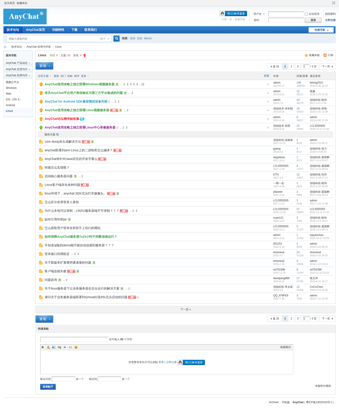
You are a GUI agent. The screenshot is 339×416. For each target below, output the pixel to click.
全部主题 (43, 76)
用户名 (258, 14)
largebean (279, 157)
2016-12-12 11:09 (319, 129)
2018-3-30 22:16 (319, 85)
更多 (83, 76)
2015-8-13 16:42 (319, 290)
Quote (65, 347)
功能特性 (58, 29)
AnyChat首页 (35, 29)
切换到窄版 (333, 3)
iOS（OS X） (14, 99)
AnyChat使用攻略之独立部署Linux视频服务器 (77, 110)
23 (298, 125)
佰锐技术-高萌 (281, 125)
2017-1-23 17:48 (319, 203)
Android (10, 105)
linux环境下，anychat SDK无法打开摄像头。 (76, 193)
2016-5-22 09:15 (319, 246)
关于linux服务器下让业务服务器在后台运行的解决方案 (82, 288)
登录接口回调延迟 (57, 254)
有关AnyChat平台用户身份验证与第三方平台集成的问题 (84, 93)
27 (298, 209)
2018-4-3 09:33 (318, 151)
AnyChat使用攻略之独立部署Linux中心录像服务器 (80, 127)
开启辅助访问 (329, 3)
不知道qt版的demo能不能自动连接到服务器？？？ (79, 245)
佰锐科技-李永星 (283, 286)
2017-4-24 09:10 (319, 195)
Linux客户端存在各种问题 (62, 185)
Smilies (76, 347)
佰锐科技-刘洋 (318, 174)
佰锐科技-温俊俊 (283, 140)
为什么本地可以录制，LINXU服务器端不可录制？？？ (82, 210)
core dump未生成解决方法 (63, 141)
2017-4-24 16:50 (319, 186)
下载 (74, 29)
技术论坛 (13, 29)
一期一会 (278, 183)
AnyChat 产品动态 (16, 62)
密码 (256, 20)
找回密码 (330, 14)
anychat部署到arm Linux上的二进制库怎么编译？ (79, 150)
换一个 (80, 379)
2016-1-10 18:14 (319, 264)
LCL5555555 (317, 125)
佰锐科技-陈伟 (318, 99)
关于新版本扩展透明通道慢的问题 (68, 262)
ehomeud (278, 252)
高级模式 (285, 347)
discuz (148, 38)
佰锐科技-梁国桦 (319, 157)
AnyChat (298, 402)
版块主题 (50, 134)
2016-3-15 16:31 (319, 255)
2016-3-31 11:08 (319, 111)
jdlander (278, 191)
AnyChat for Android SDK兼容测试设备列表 (76, 101)
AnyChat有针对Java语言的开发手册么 (71, 159)
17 (298, 278)
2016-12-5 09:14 (319, 229)
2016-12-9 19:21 (319, 221)
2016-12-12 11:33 (319, 212)
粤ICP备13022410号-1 (319, 402)
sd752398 (279, 269)
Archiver (274, 402)
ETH (276, 174)
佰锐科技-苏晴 (318, 108)
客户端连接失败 (55, 271)
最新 (56, 76)
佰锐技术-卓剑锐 (283, 108)
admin (277, 82)
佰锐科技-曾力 (318, 148)
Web (8, 93)
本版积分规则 (323, 385)
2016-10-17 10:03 (319, 238)
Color (48, 347)
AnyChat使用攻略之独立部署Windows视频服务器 (80, 84)
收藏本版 (314, 55)
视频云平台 (12, 82)
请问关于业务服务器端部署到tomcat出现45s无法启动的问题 (86, 297)
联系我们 (90, 29)
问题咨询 (51, 280)
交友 (139, 38)
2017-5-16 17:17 (319, 177)
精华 (76, 76)
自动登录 (312, 14)
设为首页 (9, 3)
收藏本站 (22, 3)
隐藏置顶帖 (268, 84)
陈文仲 (314, 278)
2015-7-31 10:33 (319, 298)
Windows (11, 87)
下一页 (326, 66)
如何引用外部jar (56, 219)
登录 (161, 362)
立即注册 (330, 20)
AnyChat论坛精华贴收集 (62, 119)
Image (54, 347)
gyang (277, 148)
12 (298, 91)
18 (298, 108)
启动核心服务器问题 (59, 176)
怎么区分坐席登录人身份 (62, 202)
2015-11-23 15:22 (319, 272)
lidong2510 (316, 82)
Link (59, 347)
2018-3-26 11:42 (319, 94)
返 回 (276, 66)
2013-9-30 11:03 (319, 120)
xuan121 (278, 217)
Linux (58, 46)
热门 (63, 76)
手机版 (286, 402)
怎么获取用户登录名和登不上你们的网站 (73, 228)
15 (142, 84)
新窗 (266, 75)
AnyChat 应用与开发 (38, 46)
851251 (277, 243)
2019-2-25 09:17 (319, 143)
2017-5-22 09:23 (319, 169)
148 (299, 82)
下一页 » (185, 309)
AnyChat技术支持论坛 (5, 47)
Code (70, 347)
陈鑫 (312, 91)
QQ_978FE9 (280, 295)
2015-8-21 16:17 (319, 281)
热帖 (70, 76)
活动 (132, 38)
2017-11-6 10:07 (319, 160)
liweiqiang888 (281, 278)
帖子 (103, 38)
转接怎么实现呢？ (57, 167)
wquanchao (316, 235)
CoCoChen (316, 286)
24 (298, 99)
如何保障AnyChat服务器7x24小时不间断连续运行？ (81, 236)
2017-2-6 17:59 (318, 103)
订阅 (330, 55)
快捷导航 (320, 29)
